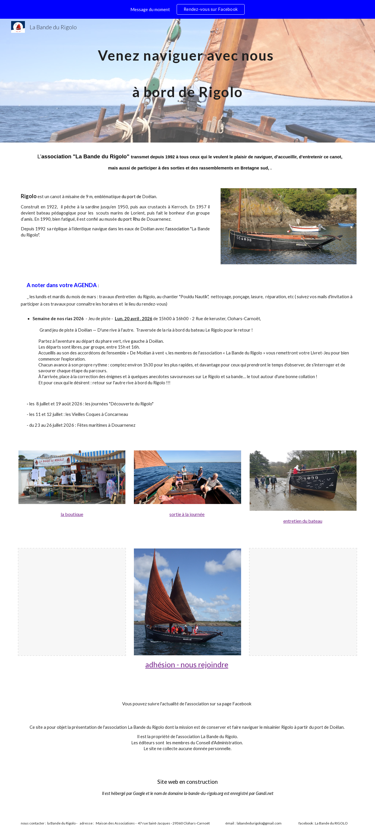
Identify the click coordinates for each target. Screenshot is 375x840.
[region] (187, 9)
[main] (187, 80)
